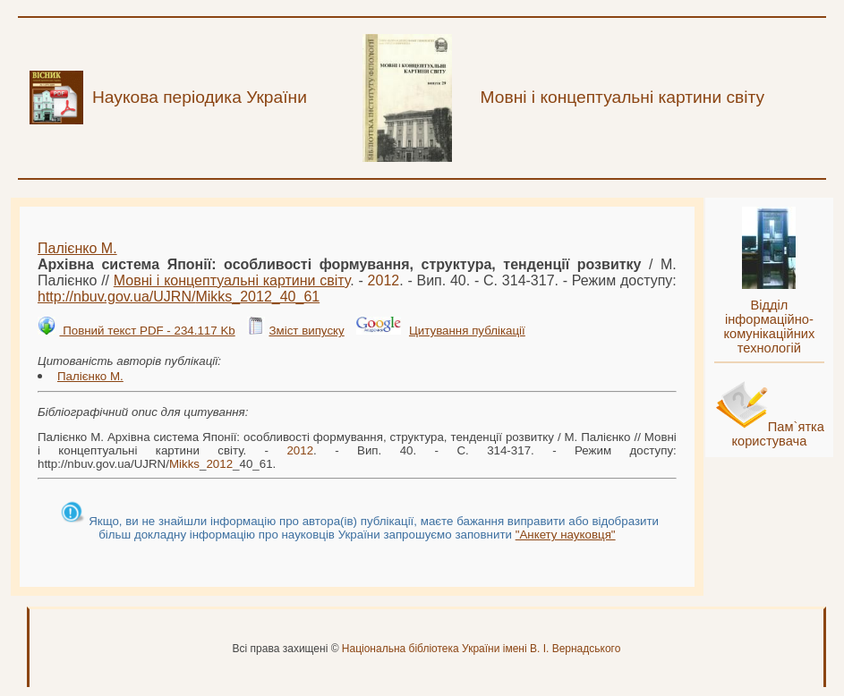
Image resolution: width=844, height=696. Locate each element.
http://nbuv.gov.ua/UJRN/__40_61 (179, 296)
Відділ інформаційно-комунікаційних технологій (768, 326)
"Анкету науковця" (566, 534)
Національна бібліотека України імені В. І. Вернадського (481, 648)
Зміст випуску (306, 330)
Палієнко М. (77, 248)
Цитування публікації (467, 330)
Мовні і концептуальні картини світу (232, 280)
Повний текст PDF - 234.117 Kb (146, 330)
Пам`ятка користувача (777, 434)
